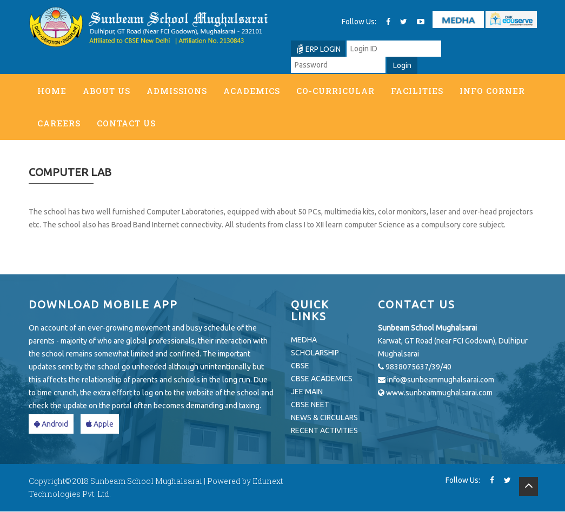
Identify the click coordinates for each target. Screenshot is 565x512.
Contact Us (126, 123)
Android (51, 424)
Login (402, 65)
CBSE (300, 366)
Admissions (177, 90)
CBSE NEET (310, 405)
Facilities (417, 90)
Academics (251, 90)
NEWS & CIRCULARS (324, 418)
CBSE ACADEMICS (322, 379)
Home (52, 90)
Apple (100, 424)
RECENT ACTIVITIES (324, 431)
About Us (106, 90)
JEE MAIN (307, 392)
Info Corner (492, 90)
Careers (59, 123)
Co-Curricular (335, 90)
